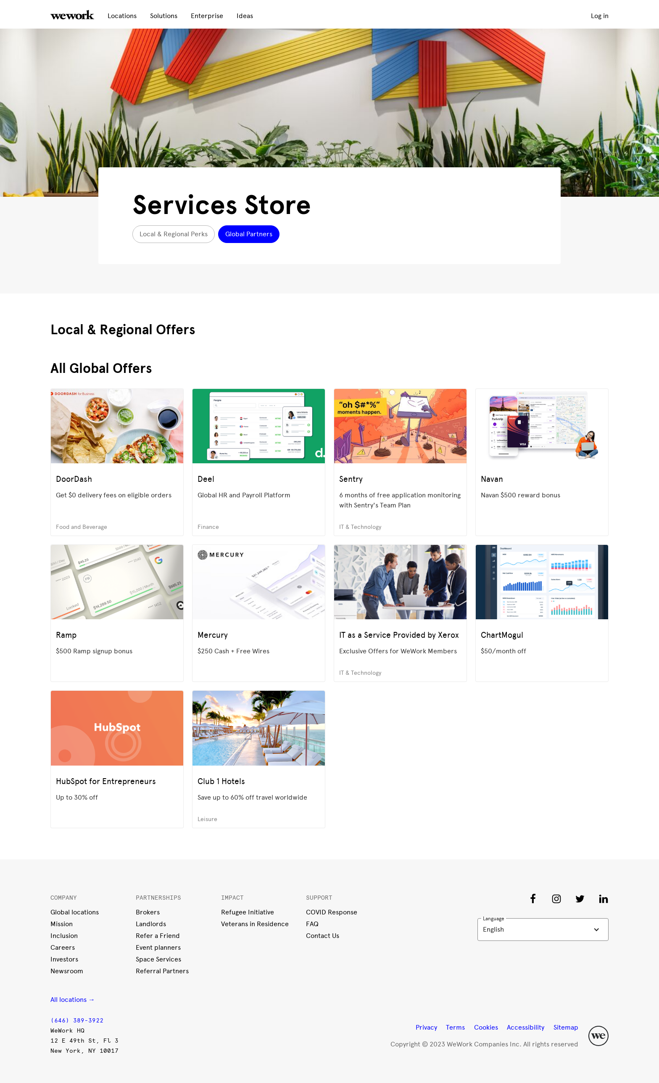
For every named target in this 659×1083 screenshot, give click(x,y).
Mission (61, 924)
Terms (455, 1027)
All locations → (72, 1000)
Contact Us (322, 936)
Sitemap (566, 1027)
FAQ (312, 924)
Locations (122, 16)
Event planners (158, 947)
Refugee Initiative (247, 912)
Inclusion (64, 936)
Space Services (158, 959)
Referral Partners (162, 971)
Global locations (74, 912)
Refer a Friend (158, 936)
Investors (64, 959)
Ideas (245, 16)
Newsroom (66, 971)
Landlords (151, 924)
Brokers (148, 912)
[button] (543, 929)
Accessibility (525, 1027)
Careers (62, 947)
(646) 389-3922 (76, 1020)
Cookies (486, 1027)
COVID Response (331, 912)
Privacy (426, 1027)
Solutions (163, 16)
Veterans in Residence (255, 924)
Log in (600, 16)
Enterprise (207, 16)
